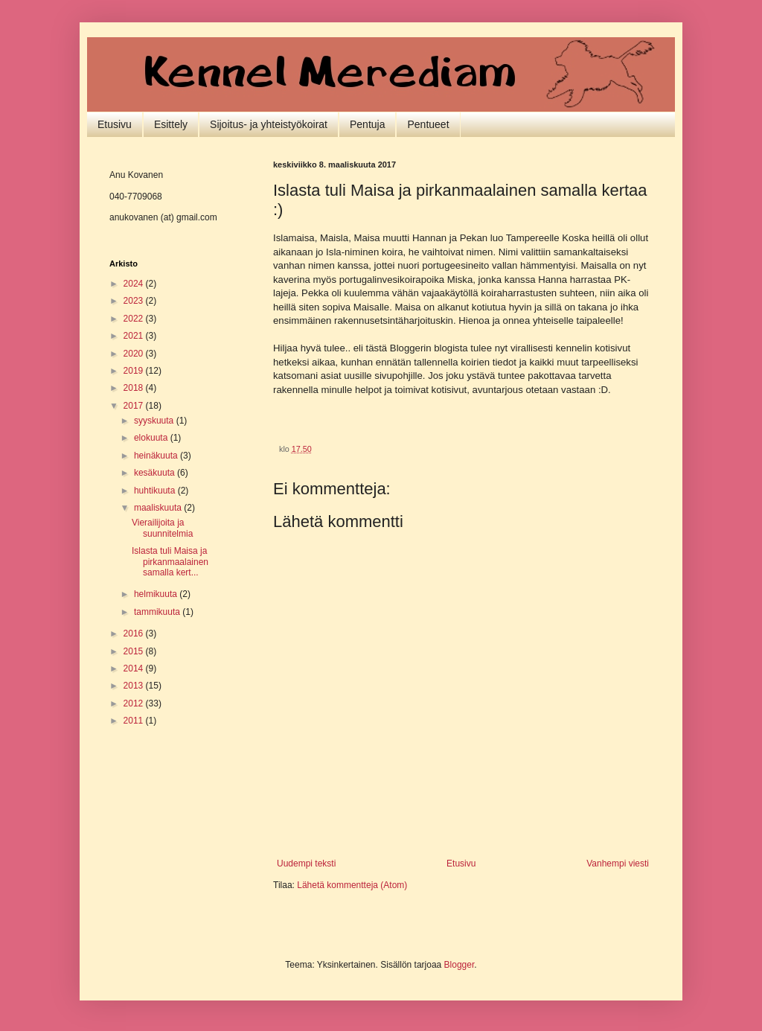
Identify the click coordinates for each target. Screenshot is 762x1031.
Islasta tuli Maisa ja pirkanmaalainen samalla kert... (170, 562)
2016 (135, 633)
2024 (135, 283)
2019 (135, 371)
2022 (135, 318)
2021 (135, 336)
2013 (135, 685)
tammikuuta (158, 612)
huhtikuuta (156, 490)
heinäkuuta (157, 455)
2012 (135, 703)
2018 (135, 388)
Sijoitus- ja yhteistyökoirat (268, 124)
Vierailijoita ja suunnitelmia (162, 527)
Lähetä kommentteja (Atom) (352, 885)
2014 (135, 668)
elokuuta (152, 437)
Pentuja (367, 124)
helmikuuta (156, 594)
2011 (135, 720)
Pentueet (428, 124)
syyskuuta (155, 420)
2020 (135, 353)
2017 (135, 405)
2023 (135, 301)
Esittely (171, 124)
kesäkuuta (155, 472)
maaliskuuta (159, 507)
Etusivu (114, 124)
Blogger (459, 965)
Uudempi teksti (306, 863)
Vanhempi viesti (617, 863)
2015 (135, 651)
